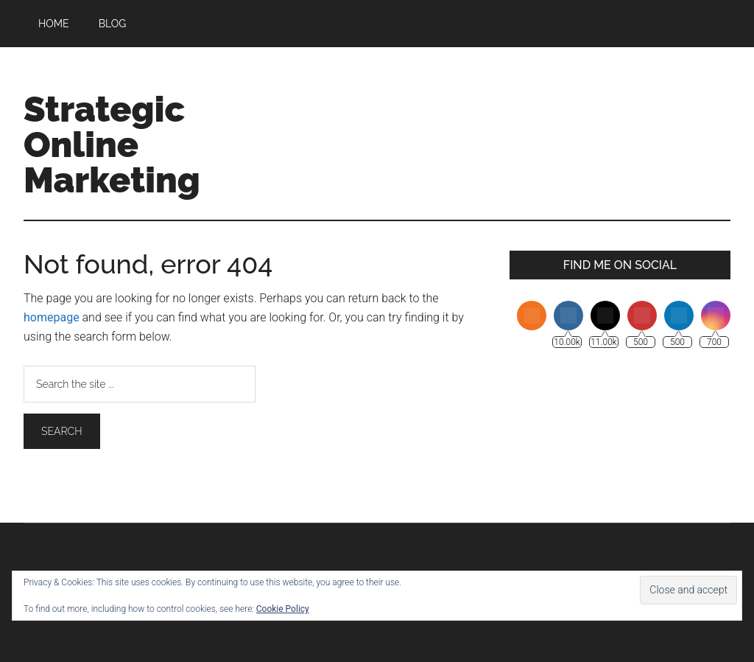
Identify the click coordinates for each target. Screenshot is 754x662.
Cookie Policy (282, 609)
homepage (52, 317)
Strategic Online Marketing (112, 144)
